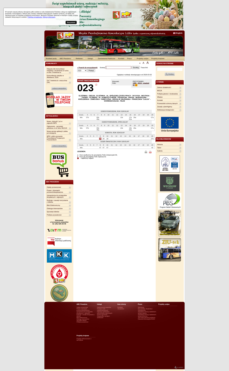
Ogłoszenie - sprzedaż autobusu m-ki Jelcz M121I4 (57, 127)
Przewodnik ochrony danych (167, 103)
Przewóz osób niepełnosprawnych (102, 309)
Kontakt (121, 58)
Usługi (90, 58)
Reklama (79, 58)
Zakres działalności (164, 87)
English (179, 33)
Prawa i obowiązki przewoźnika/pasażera (55, 191)
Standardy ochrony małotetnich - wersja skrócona (147, 315)
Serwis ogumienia (102, 314)
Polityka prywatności (54, 215)
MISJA (159, 90)
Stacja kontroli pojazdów (104, 307)
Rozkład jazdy (51, 58)
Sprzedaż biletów (53, 212)
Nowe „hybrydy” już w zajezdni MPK (54, 122)
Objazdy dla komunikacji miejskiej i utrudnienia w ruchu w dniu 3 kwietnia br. (57, 70)
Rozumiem (71, 22)
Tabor (159, 148)
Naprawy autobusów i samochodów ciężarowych (104, 312)
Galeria (159, 151)
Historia (160, 144)
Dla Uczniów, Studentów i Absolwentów (145, 309)
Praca (130, 58)
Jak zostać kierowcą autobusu (146, 317)
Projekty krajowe (158, 58)
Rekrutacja (141, 307)
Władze (160, 97)
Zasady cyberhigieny (164, 107)
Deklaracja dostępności (165, 110)
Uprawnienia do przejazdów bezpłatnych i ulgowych (57, 196)
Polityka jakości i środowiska (167, 94)
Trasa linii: (144, 67)
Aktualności (120, 309)
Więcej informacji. (49, 17)
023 (85, 87)
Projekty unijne (142, 58)
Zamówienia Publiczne (106, 58)
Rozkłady (120, 307)
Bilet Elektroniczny (53, 205)
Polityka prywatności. (34, 17)
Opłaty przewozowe (54, 187)
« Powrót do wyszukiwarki (87, 67)
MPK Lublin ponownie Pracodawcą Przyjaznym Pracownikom (56, 138)
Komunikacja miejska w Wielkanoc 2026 (55, 76)
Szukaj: (103, 67)
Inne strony (121, 304)
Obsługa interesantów (55, 208)
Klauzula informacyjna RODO (146, 319)
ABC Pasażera (65, 58)
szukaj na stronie (164, 63)
